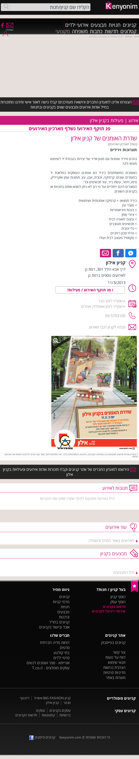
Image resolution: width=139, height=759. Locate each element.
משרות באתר (115, 677)
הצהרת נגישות (114, 667)
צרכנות (64, 616)
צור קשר (119, 652)
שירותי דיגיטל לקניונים (108, 611)
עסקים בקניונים (60, 710)
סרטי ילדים (61, 657)
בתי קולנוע (61, 652)
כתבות (96, 31)
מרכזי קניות (61, 601)
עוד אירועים (116, 527)
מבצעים (98, 25)
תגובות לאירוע (115, 488)
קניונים (129, 25)
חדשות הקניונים (26, 715)
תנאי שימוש (116, 662)
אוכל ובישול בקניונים (54, 627)
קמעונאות (48, 715)
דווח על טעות (115, 657)
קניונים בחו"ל (59, 622)
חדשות (111, 31)
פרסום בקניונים (114, 606)
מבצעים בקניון (113, 553)
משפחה (80, 31)
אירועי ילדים (77, 25)
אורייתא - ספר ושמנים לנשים (48, 662)
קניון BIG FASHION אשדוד (52, 698)
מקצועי (63, 31)
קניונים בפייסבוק (113, 642)
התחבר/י (5, 37)
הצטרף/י (9, 28)
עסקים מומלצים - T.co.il (51, 667)
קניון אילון (52, 702)
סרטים (65, 647)
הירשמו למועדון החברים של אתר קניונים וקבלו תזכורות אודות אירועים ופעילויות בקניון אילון (69, 472)
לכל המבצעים (123, 572)
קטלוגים (128, 31)
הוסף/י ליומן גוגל (110, 300)
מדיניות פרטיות (114, 672)
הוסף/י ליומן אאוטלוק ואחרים (102, 306)
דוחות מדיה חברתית (55, 642)
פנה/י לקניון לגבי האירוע (107, 327)
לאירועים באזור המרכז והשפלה (111, 540)
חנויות (115, 25)
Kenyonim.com (70, 737)
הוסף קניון (117, 596)
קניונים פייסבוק (42, 737)
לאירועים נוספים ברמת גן (106, 275)
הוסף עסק (117, 601)
